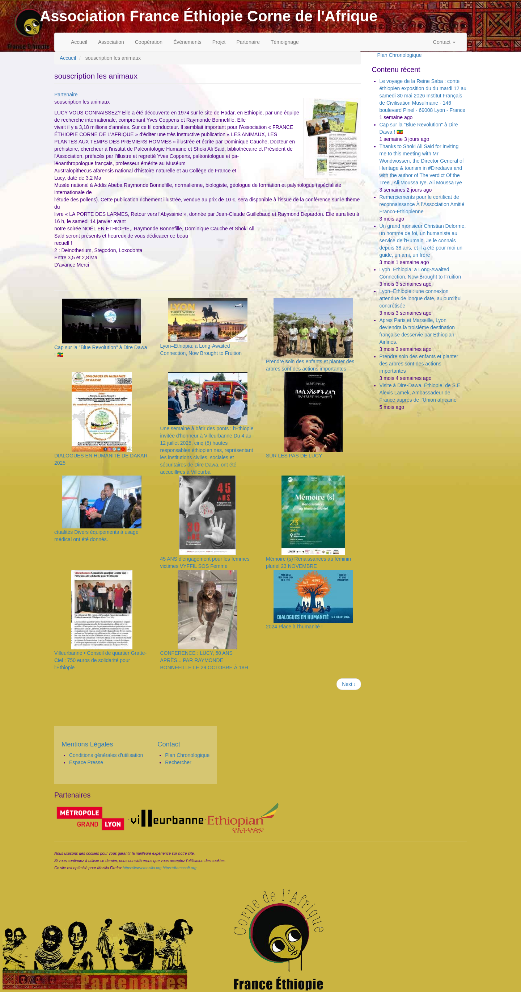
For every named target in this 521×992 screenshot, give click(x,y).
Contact (444, 42)
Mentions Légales (87, 744)
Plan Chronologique (399, 55)
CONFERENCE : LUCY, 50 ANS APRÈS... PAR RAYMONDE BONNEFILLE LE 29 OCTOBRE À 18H (204, 660)
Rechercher (178, 762)
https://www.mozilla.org (142, 868)
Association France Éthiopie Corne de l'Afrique (208, 16)
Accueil (79, 42)
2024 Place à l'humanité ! (294, 626)
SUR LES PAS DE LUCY (294, 456)
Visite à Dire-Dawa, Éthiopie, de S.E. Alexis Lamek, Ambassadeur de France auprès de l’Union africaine (421, 392)
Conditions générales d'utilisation (106, 755)
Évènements (187, 42)
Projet (219, 42)
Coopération (148, 42)
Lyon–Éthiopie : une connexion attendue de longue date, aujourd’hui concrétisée (421, 298)
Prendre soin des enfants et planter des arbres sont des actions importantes (419, 363)
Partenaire (248, 42)
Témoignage (285, 42)
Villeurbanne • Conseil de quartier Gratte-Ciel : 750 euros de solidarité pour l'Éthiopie (100, 660)
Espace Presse (86, 762)
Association (111, 42)
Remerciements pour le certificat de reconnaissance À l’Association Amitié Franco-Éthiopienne (422, 204)
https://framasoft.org (179, 868)
